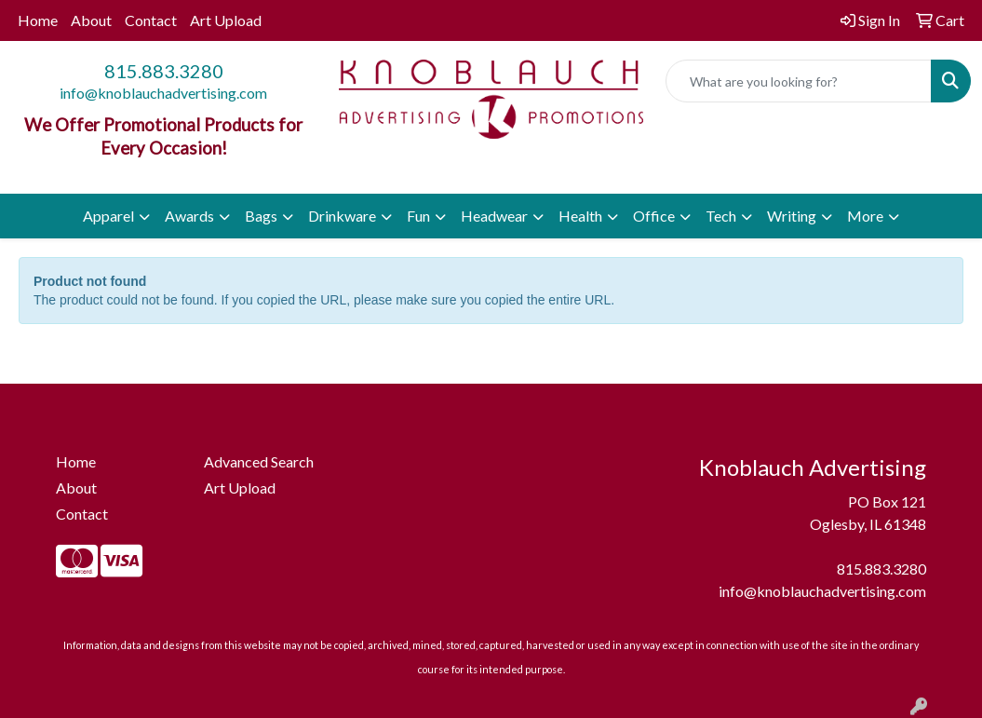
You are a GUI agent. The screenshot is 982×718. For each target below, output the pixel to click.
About (91, 20)
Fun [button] (418, 215)
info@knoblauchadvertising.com (163, 93)
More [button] (865, 215)
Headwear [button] (494, 215)
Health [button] (580, 215)
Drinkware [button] (342, 215)
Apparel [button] (108, 215)
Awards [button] (189, 215)
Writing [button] (791, 215)
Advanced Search (259, 461)
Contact (151, 20)
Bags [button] (261, 215)
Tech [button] (721, 215)
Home (38, 20)
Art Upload (226, 20)
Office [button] (654, 215)
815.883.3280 (163, 71)
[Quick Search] (799, 81)
